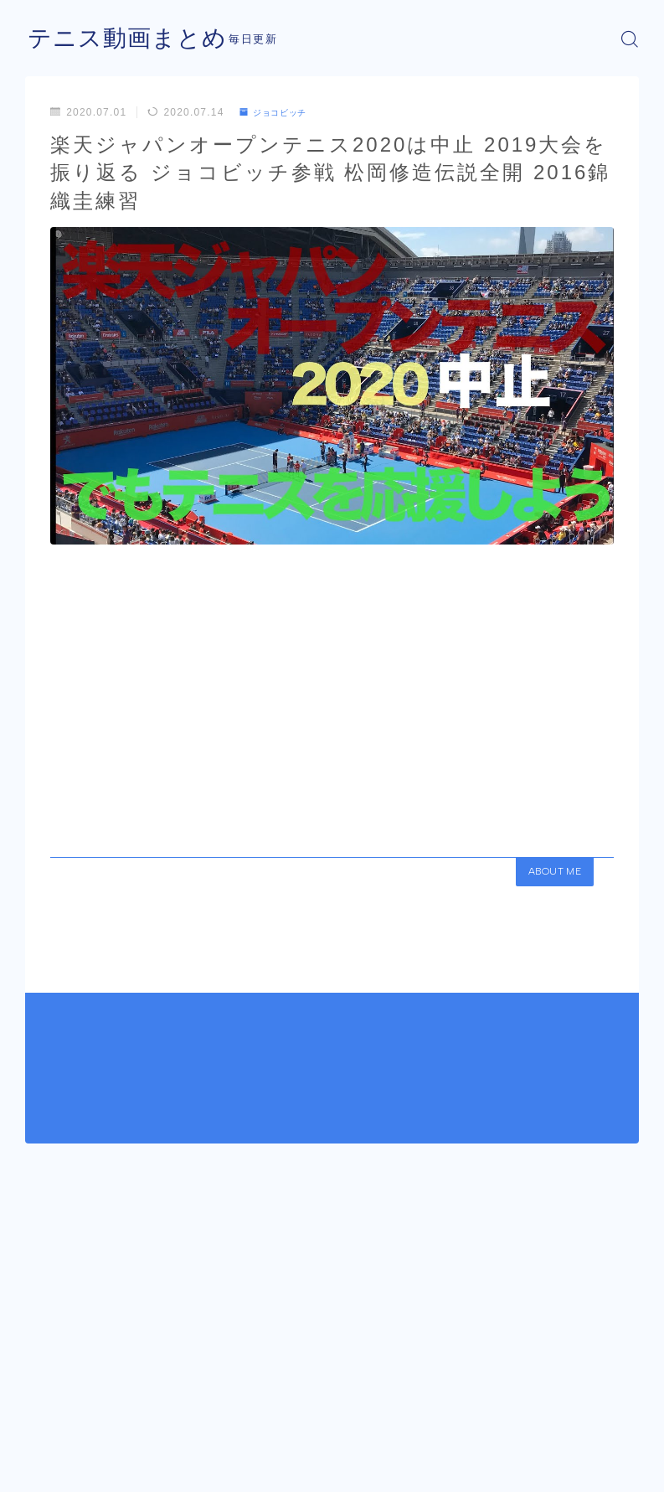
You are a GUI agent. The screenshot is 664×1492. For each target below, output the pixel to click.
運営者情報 (50, 1449)
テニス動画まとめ (134, 39)
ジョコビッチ (279, 112)
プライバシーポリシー (158, 1449)
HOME (44, 1385)
